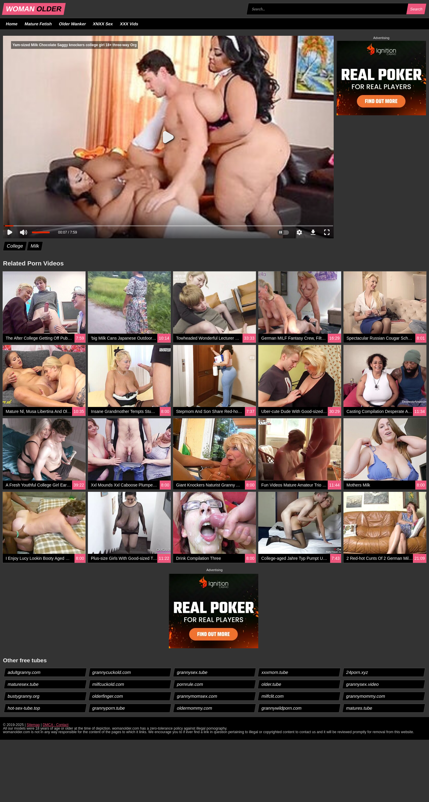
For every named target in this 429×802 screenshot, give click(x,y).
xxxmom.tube (275, 672)
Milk (35, 245)
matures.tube (359, 708)
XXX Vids (129, 23)
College (15, 245)
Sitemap (33, 725)
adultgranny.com (24, 672)
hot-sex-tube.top (24, 708)
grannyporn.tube (108, 708)
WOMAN (33, 9)
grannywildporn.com (281, 708)
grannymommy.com (366, 696)
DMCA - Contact (56, 725)
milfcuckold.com (108, 684)
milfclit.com (272, 696)
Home (12, 23)
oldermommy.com (195, 708)
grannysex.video (362, 684)
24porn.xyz (357, 672)
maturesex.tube (23, 684)
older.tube (271, 684)
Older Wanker (72, 23)
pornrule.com (190, 684)
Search (416, 9)
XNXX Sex (103, 23)
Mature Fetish (38, 23)
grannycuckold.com (111, 672)
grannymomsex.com (197, 696)
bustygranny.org (23, 696)
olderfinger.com (108, 696)
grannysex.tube (192, 672)
